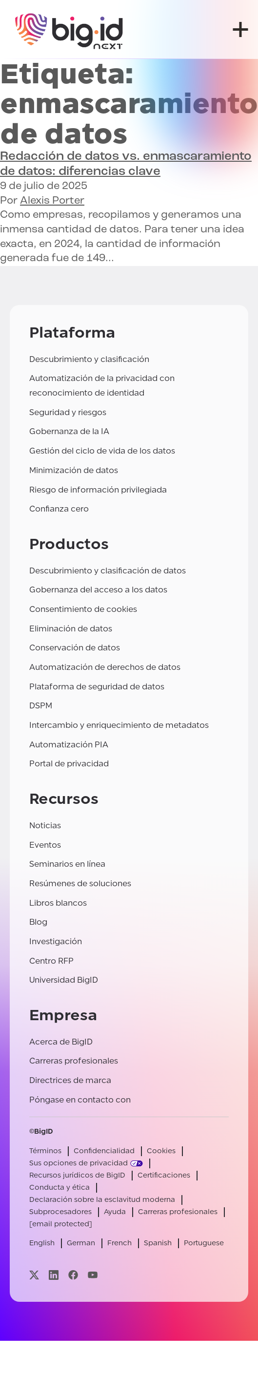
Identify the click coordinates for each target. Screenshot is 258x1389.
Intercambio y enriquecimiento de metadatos (119, 725)
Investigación (55, 941)
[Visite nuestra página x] (34, 1274)
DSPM (40, 705)
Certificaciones (164, 1175)
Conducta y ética (59, 1187)
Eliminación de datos (70, 628)
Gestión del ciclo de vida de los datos (102, 451)
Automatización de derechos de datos (104, 667)
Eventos (45, 845)
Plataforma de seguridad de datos (96, 686)
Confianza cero (59, 509)
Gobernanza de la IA (69, 431)
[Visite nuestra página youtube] (93, 1274)
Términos (45, 1151)
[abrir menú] (240, 29)
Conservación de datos (74, 647)
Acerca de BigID (61, 1042)
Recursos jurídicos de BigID (77, 1175)
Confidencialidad (104, 1151)
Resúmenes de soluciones (80, 883)
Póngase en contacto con (80, 1099)
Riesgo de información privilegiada (98, 490)
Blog (38, 922)
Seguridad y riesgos (67, 412)
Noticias (45, 825)
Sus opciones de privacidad (78, 1163)
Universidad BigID (63, 980)
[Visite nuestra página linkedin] (54, 1274)
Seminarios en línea (67, 864)
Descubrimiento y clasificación (89, 359)
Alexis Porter (52, 201)
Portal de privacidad (69, 763)
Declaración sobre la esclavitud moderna (102, 1200)
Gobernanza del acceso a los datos (98, 589)
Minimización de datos (73, 470)
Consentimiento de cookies (83, 609)
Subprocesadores (60, 1212)
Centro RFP (51, 961)
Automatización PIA (68, 744)
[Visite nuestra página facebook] (73, 1274)
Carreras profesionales (73, 1061)
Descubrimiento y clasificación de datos (107, 570)
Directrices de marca (70, 1080)
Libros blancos (58, 903)
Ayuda (115, 1212)
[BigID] (69, 29)
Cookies (161, 1151)
